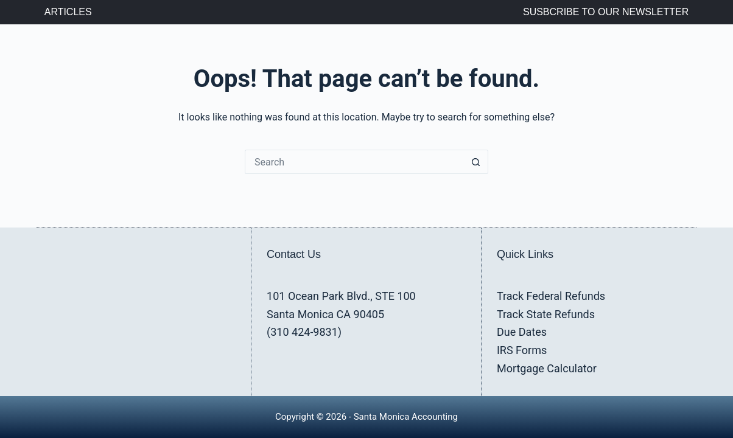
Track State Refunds (546, 314)
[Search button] (476, 162)
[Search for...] (354, 162)
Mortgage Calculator (547, 368)
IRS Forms (522, 350)
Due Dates (522, 331)
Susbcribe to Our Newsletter (606, 12)
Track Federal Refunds (551, 296)
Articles (68, 12)
